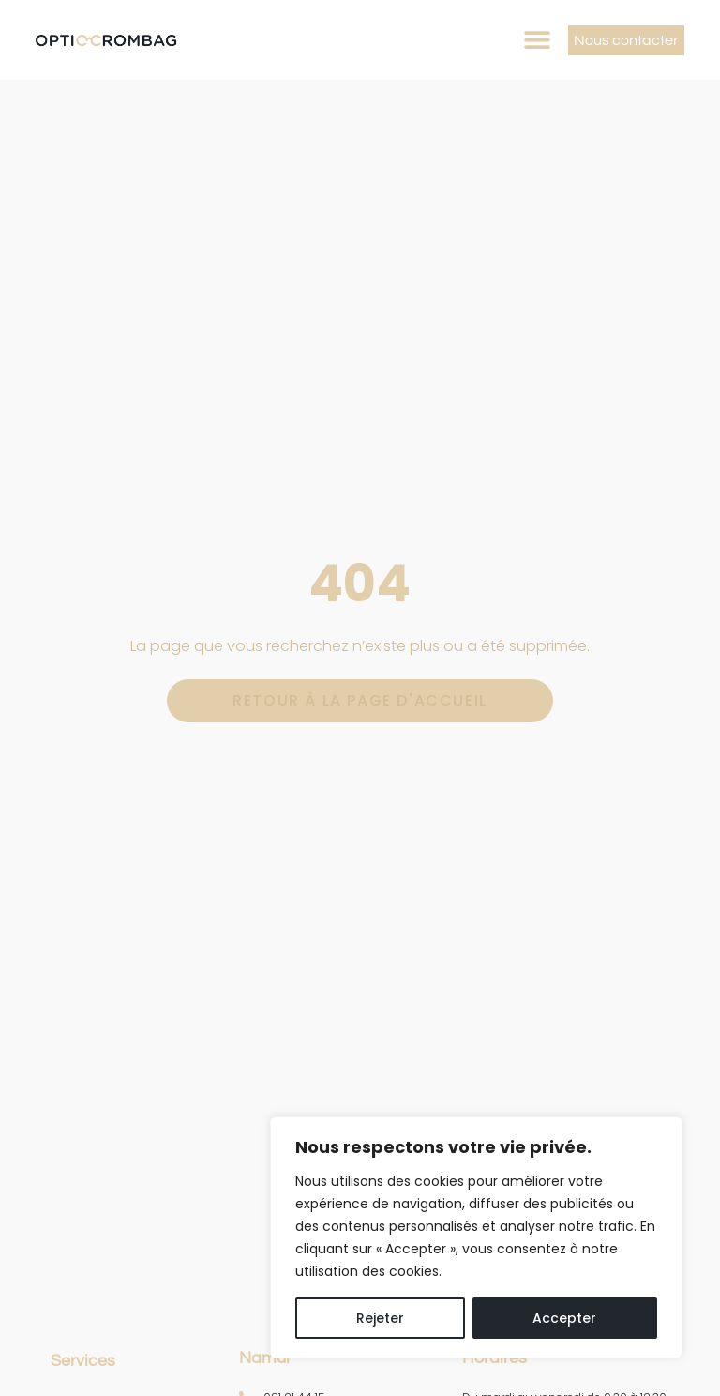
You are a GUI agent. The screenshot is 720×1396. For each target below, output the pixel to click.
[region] (476, 1237)
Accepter (564, 1318)
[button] (538, 40)
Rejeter (380, 1318)
